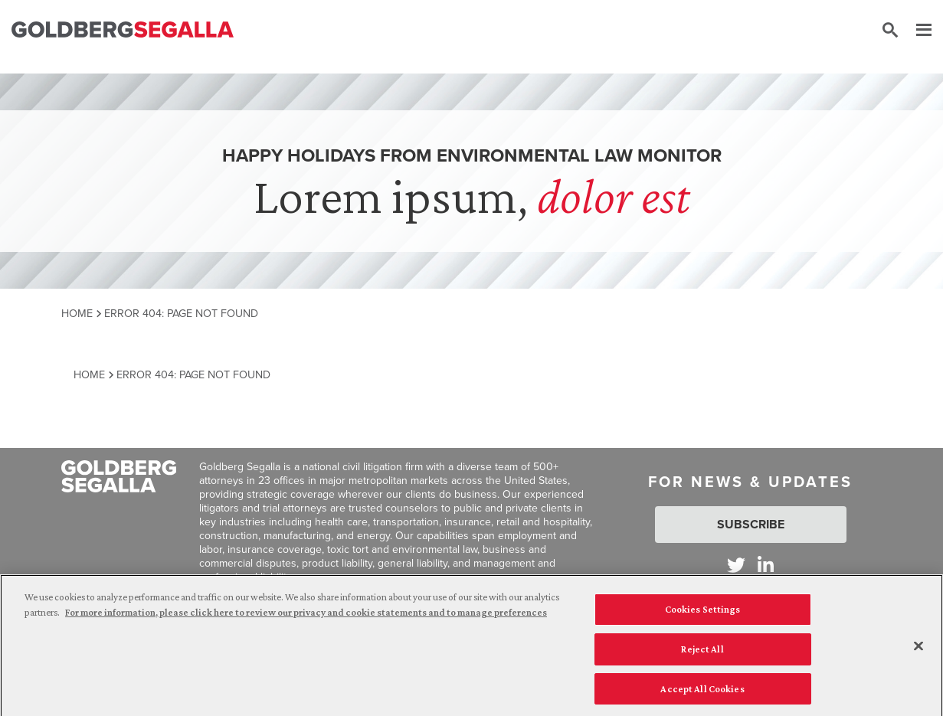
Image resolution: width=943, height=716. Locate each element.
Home (77, 313)
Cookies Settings (703, 612)
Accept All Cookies (702, 692)
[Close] (918, 649)
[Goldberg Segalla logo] (122, 30)
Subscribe (750, 524)
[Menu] (916, 30)
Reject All (702, 652)
